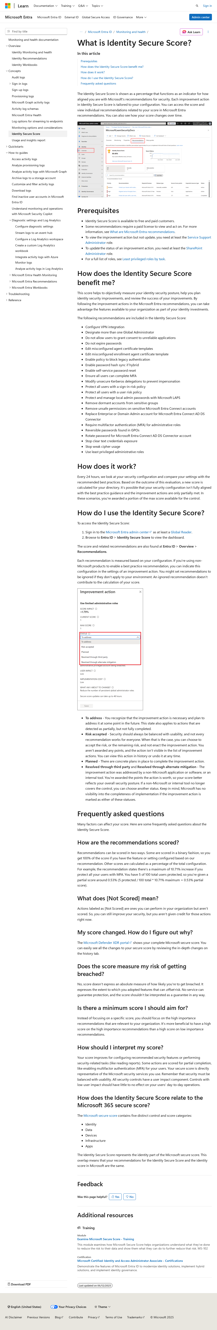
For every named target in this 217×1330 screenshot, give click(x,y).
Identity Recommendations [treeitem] (29, 58)
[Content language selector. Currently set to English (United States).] (24, 1306)
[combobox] (36, 31)
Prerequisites (89, 61)
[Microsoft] (8, 5)
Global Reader (181, 532)
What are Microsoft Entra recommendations (142, 231)
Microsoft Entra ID (100, 32)
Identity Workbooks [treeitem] (24, 65)
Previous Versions (38, 1317)
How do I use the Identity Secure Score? (107, 78)
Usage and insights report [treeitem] (28, 140)
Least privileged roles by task (143, 259)
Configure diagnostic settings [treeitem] (34, 226)
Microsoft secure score (100, 1115)
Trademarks (134, 1317)
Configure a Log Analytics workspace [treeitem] (39, 239)
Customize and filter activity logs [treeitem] (33, 184)
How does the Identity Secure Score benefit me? (112, 67)
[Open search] (197, 6)
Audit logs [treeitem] (18, 77)
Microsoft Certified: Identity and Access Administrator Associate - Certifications (130, 1261)
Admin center (201, 17)
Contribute (76, 1317)
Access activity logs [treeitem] (24, 159)
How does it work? (93, 72)
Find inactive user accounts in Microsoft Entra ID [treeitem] (38, 199)
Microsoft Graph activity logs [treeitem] (31, 102)
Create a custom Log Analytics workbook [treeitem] (35, 248)
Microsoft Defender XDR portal (106, 942)
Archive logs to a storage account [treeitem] (34, 178)
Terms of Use (113, 1317)
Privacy (92, 1317)
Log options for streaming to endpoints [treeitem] (37, 121)
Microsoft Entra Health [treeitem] (26, 115)
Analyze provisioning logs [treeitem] (28, 165)
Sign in (207, 6)
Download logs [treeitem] (21, 190)
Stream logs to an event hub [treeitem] (33, 233)
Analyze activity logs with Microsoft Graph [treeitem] (39, 171)
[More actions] (208, 31)
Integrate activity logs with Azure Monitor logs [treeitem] (36, 259)
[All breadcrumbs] (81, 31)
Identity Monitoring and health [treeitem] (32, 52)
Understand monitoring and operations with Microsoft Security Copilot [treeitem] (37, 211)
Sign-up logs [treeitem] (20, 90)
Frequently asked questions (98, 83)
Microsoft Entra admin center (127, 532)
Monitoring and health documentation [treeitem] (33, 40)
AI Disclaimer (13, 1317)
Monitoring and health (131, 32)
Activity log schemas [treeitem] (25, 109)
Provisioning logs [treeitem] (23, 96)
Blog (58, 1317)
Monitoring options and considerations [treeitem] (37, 128)
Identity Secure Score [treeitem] (26, 134)
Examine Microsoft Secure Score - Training (105, 1239)
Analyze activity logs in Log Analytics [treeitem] (39, 269)
